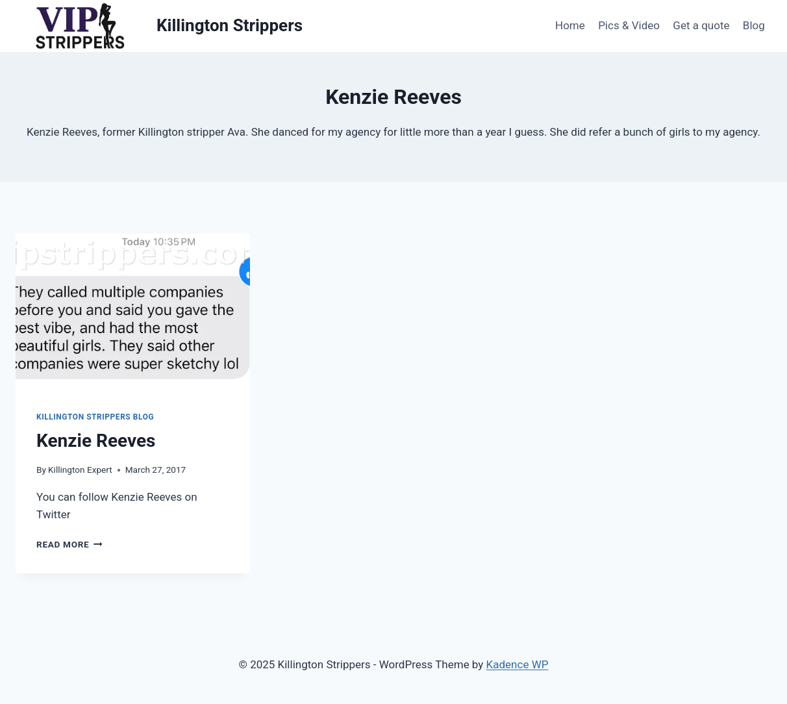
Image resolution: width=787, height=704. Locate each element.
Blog (754, 25)
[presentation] (133, 312)
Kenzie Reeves (96, 440)
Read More (69, 544)
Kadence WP (517, 664)
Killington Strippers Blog (95, 416)
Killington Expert (80, 469)
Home (570, 25)
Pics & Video (629, 25)
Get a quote (701, 25)
